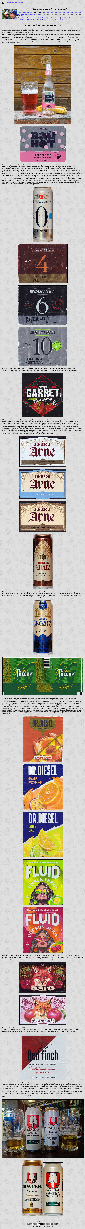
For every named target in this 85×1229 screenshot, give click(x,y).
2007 (75, 12)
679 (25, 19)
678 (21, 19)
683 (38, 19)
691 (63, 19)
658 (23, 18)
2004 (63, 12)
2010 (22, 14)
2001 (51, 12)
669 (59, 18)
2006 (71, 12)
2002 (55, 12)
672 (68, 18)
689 (57, 19)
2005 (67, 12)
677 (18, 19)
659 (26, 18)
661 (33, 18)
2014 (38, 14)
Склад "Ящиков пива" (25, 12)
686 (47, 19)
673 (72, 18)
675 (78, 18)
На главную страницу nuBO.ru (14, 2)
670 (62, 18)
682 (34, 19)
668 (56, 18)
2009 (18, 14)
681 (31, 19)
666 (49, 18)
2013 (34, 14)
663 (39, 18)
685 (44, 19)
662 (36, 18)
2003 (59, 12)
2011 (26, 14)
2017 (50, 14)
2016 (46, 14)
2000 (47, 12)
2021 (66, 14)
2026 (22, 16)
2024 (78, 14)
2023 (74, 14)
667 (52, 18)
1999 (43, 12)
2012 (30, 14)
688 (54, 19)
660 (30, 18)
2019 (58, 14)
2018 (54, 14)
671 (65, 18)
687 (51, 19)
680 (28, 19)
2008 (79, 12)
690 (60, 19)
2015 (42, 14)
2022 (70, 14)
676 (81, 18)
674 (75, 18)
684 (41, 19)
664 (43, 18)
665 (46, 18)
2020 (62, 14)
